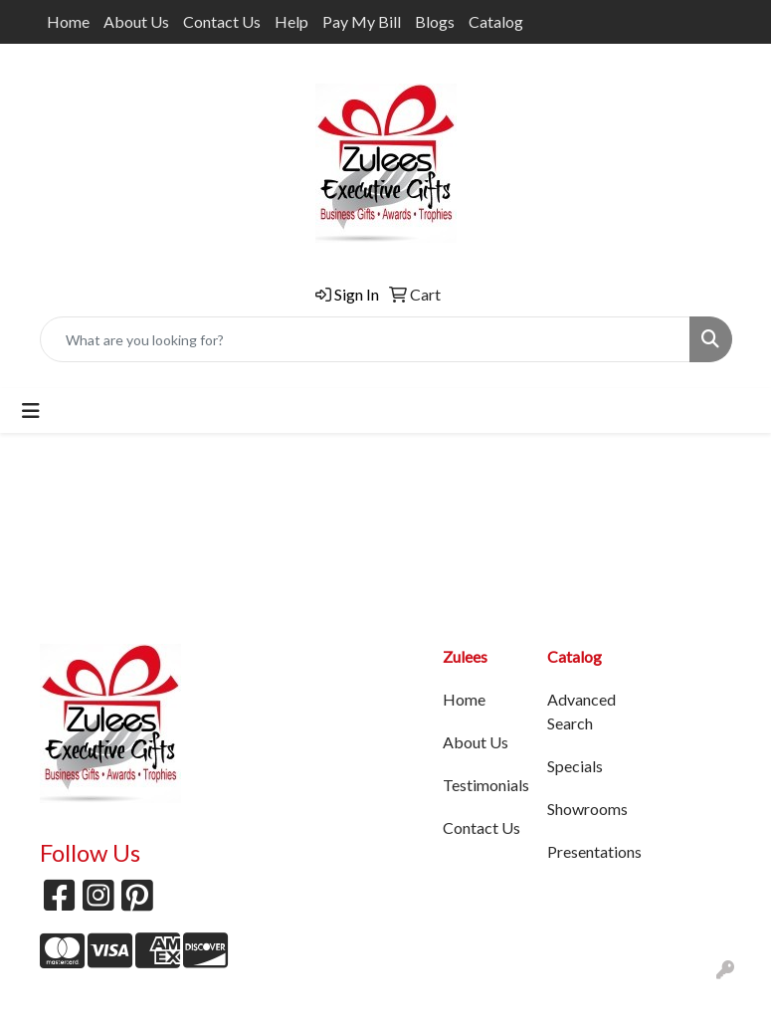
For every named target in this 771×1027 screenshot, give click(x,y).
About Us (136, 21)
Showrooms (587, 808)
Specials (575, 765)
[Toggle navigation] (31, 410)
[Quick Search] (365, 339)
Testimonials (483, 784)
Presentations (587, 851)
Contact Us (222, 21)
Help (291, 21)
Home (68, 21)
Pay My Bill (361, 21)
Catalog (496, 21)
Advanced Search (581, 711)
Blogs (435, 21)
